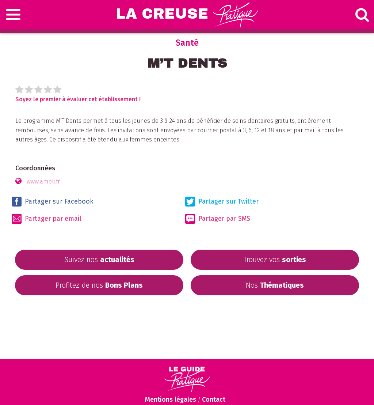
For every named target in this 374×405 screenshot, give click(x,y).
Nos (275, 285)
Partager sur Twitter (222, 202)
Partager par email (46, 219)
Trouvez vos (274, 259)
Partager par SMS (217, 219)
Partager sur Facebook (53, 202)
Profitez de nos (99, 285)
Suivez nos (99, 259)
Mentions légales (170, 399)
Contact (213, 399)
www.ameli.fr (43, 181)
